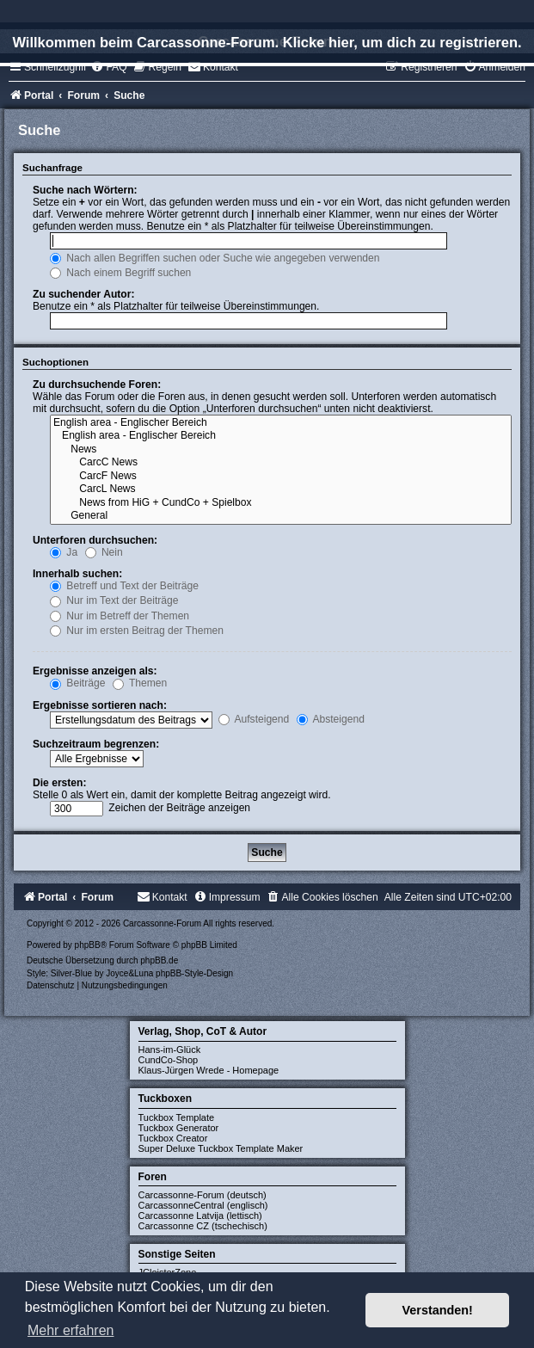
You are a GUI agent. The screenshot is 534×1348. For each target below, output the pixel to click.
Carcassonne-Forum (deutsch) (202, 1195)
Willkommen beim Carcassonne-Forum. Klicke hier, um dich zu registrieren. (266, 42)
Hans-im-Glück (169, 1049)
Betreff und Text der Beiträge (124, 586)
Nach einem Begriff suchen (120, 273)
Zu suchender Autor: (83, 294)
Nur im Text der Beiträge (114, 600)
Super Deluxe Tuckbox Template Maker (221, 1148)
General (281, 516)
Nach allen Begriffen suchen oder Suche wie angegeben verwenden (215, 258)
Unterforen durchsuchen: (95, 540)
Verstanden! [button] (437, 1310)
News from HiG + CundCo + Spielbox (281, 503)
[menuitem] (108, 67)
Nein (104, 552)
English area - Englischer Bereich (281, 423)
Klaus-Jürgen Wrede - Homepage (208, 1070)
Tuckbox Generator (178, 1128)
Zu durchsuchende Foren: (97, 385)
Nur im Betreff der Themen (119, 616)
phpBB (88, 945)
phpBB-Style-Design (194, 973)
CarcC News (281, 463)
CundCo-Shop (168, 1060)
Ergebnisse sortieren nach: (100, 705)
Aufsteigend (254, 719)
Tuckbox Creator (173, 1138)
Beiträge (77, 683)
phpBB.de (159, 960)
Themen (140, 683)
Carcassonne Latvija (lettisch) (200, 1215)
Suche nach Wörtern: (85, 190)
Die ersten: (60, 783)
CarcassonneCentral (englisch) (203, 1205)
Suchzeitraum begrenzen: (96, 744)
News (281, 450)
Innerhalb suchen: (77, 574)
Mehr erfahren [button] (71, 1330)
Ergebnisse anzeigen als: (95, 671)
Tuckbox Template (176, 1117)
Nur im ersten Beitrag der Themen (137, 631)
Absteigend (331, 719)
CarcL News (281, 489)
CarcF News (281, 476)
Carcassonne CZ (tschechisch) (202, 1226)
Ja (63, 552)
